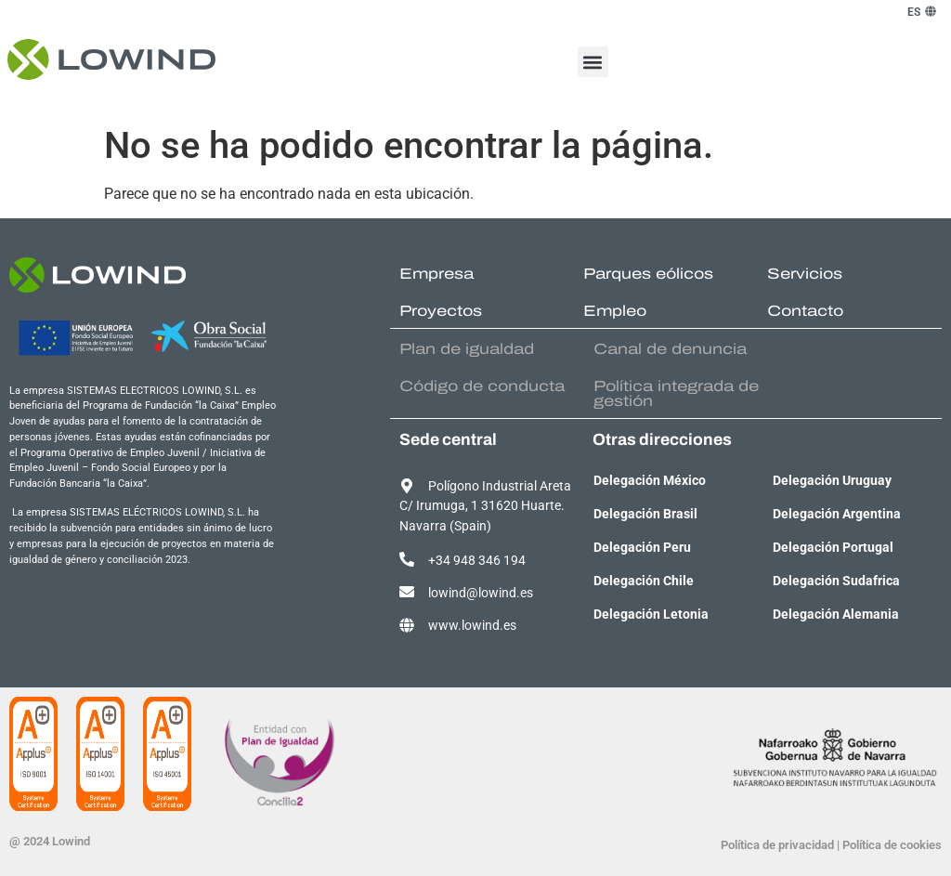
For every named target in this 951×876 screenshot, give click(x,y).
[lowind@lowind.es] (406, 591)
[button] (593, 61)
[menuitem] (913, 12)
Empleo (614, 311)
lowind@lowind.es (480, 593)
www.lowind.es (472, 626)
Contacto (805, 311)
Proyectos (440, 311)
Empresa (436, 273)
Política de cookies (892, 845)
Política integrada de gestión (676, 393)
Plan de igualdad (466, 349)
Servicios (804, 273)
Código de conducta (482, 386)
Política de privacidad (777, 845)
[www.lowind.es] (406, 625)
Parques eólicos (648, 273)
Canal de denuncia (670, 349)
